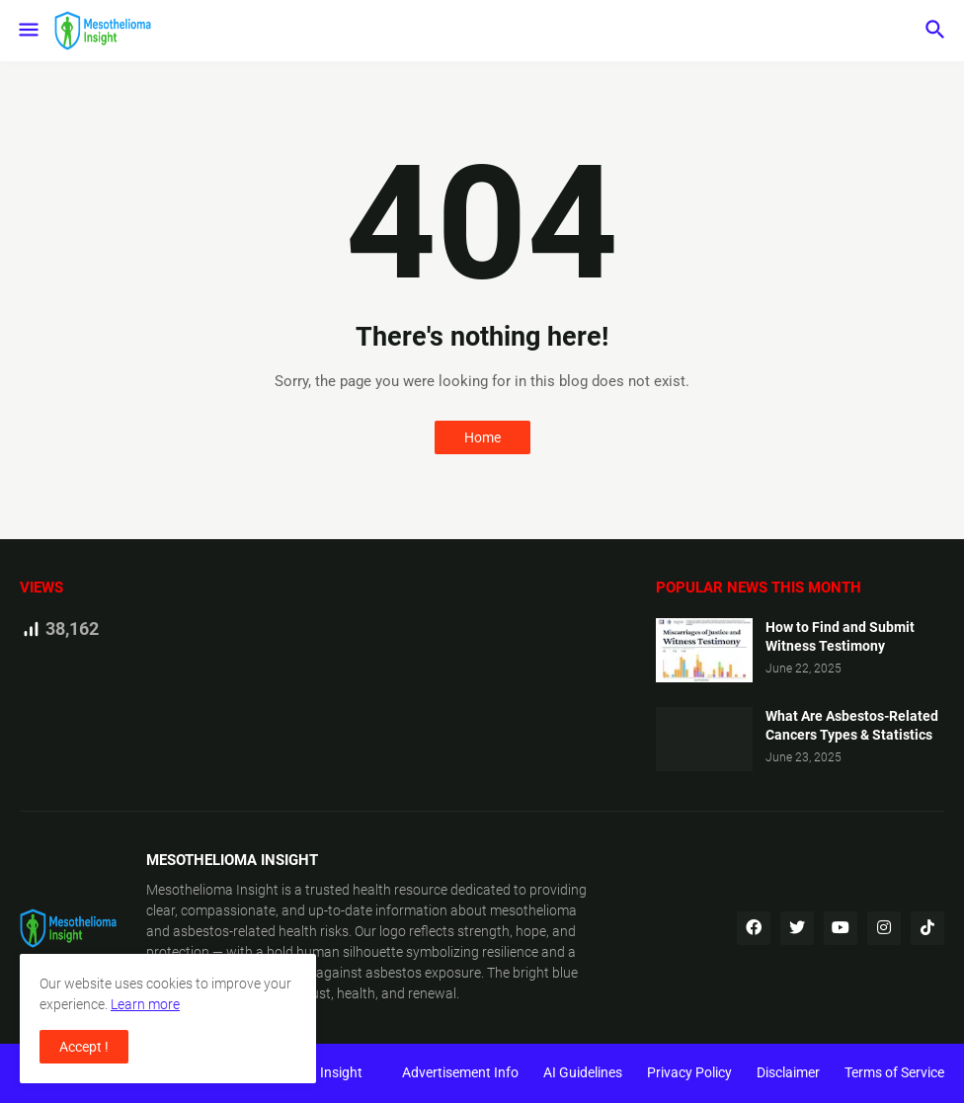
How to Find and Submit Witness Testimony (840, 636)
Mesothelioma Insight (212, 890)
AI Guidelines (582, 1072)
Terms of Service (894, 1072)
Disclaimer (788, 1072)
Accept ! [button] (84, 1047)
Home (482, 437)
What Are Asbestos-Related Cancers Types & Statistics (851, 725)
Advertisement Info (460, 1072)
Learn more (145, 1004)
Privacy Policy (689, 1072)
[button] (27, 30)
